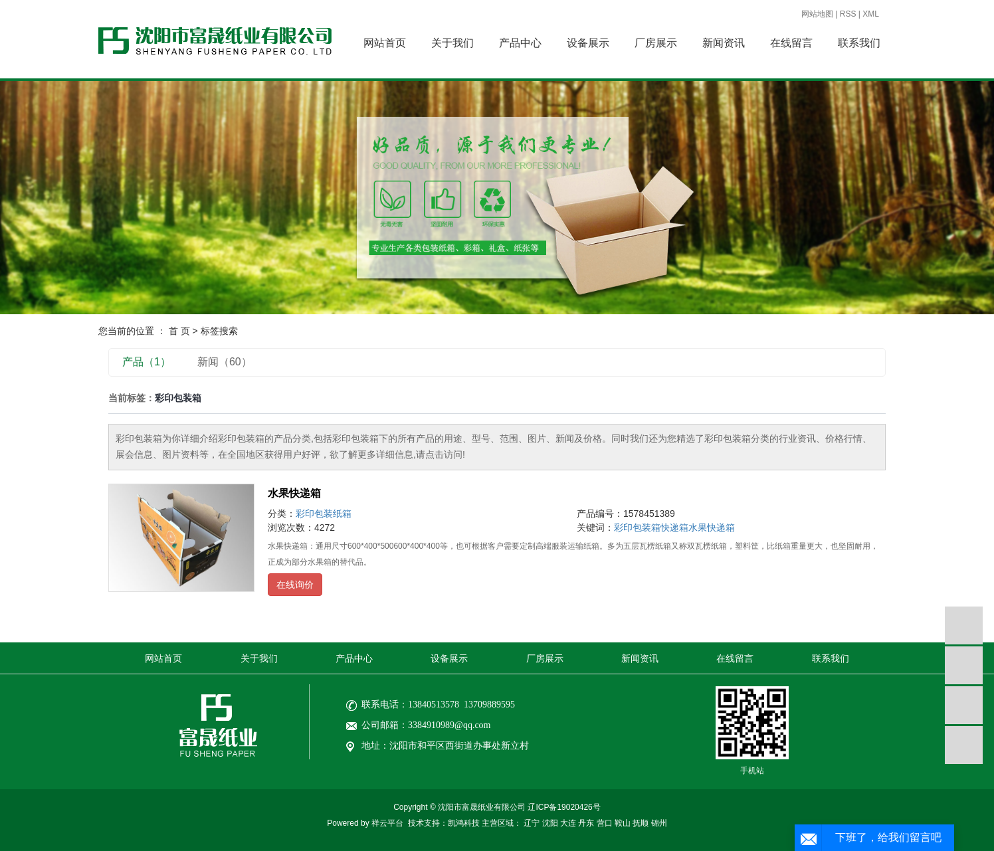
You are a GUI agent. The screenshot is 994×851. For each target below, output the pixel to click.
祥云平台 (387, 823)
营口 (605, 823)
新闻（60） (224, 361)
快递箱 (674, 527)
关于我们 (452, 42)
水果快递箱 (294, 493)
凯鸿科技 (464, 823)
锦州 (659, 823)
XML (870, 14)
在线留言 (791, 42)
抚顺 (640, 823)
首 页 (179, 331)
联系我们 (859, 42)
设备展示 (588, 42)
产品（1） (146, 361)
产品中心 (520, 42)
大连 (568, 823)
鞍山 (623, 823)
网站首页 (384, 42)
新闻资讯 (723, 42)
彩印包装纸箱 (323, 513)
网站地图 (817, 14)
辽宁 (532, 823)
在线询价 (295, 584)
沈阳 (550, 823)
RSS (848, 14)
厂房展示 (656, 42)
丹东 (586, 823)
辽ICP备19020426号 (564, 807)
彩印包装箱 (637, 527)
